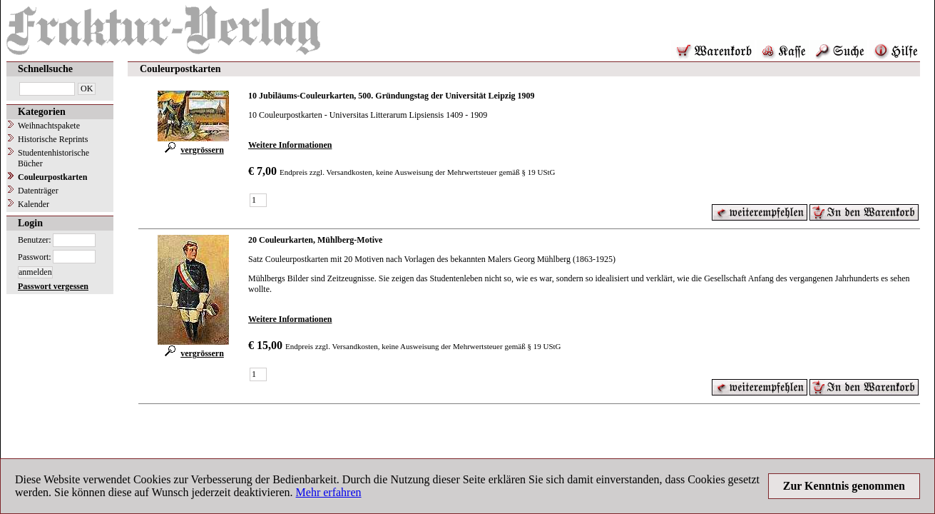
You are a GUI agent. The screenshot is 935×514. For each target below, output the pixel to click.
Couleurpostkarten (52, 177)
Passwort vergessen (53, 286)
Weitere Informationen (290, 145)
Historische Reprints (53, 139)
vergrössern (193, 150)
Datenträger (38, 191)
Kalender (33, 204)
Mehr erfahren (329, 492)
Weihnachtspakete (49, 126)
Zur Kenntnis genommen (844, 486)
